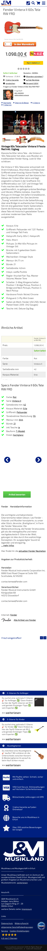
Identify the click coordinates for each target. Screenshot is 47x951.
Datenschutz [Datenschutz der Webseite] (7, 923)
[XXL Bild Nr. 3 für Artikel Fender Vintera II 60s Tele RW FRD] (23, 140)
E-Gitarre (36, 103)
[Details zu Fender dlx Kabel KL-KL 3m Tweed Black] (23, 459)
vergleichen (9, 83)
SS (34, 416)
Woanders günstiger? (33, 76)
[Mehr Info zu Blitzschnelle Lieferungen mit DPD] (23, 798)
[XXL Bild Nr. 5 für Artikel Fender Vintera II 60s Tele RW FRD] (40, 140)
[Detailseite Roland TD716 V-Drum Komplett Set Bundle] (23, 661)
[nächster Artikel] (38, 459)
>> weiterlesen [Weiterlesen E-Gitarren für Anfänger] (11, 712)
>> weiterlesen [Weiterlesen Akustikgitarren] (11, 765)
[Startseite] (5, 3)
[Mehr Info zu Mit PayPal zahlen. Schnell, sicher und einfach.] (23, 778)
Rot (14, 397)
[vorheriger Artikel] (7, 459)
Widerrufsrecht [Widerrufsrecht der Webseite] (21, 923)
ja (19, 427)
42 (24, 404)
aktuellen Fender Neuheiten (32, 551)
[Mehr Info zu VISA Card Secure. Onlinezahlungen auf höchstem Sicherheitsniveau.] (23, 788)
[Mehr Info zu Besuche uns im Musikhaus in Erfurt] (23, 818)
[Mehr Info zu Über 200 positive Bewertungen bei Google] (23, 828)
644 (21, 419)
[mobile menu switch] (44, 2)
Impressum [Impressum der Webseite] (27, 909)
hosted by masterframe (14, 948)
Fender (13, 614)
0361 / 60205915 (19, 93)
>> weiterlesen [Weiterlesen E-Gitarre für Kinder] (11, 739)
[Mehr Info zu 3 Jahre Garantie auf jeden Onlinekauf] (23, 808)
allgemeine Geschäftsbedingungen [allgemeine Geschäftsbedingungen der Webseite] (17, 927)
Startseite (7, 103)
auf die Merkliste (31, 80)
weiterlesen (22, 882)
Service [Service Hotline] (4, 931)
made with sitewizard (33, 948)
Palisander (22, 412)
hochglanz (18, 435)
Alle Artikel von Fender (25, 620)
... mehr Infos (7, 545)
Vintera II (16, 400)
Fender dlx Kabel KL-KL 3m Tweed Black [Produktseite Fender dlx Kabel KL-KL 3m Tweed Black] (23, 486)
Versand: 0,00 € (31, 83)
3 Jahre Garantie (11, 80)
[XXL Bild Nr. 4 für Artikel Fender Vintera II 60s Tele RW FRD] (32, 140)
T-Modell (20, 431)
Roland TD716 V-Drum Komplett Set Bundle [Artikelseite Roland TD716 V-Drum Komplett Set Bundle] (23, 680)
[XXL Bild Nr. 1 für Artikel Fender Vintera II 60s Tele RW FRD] (7, 140)
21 (15, 423)
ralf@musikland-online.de (21, 95)
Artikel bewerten (17, 494)
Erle (25, 408)
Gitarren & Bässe (22, 103)
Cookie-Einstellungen (19, 931)
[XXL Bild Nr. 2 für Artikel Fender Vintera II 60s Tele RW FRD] (15, 140)
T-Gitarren (7, 105)
